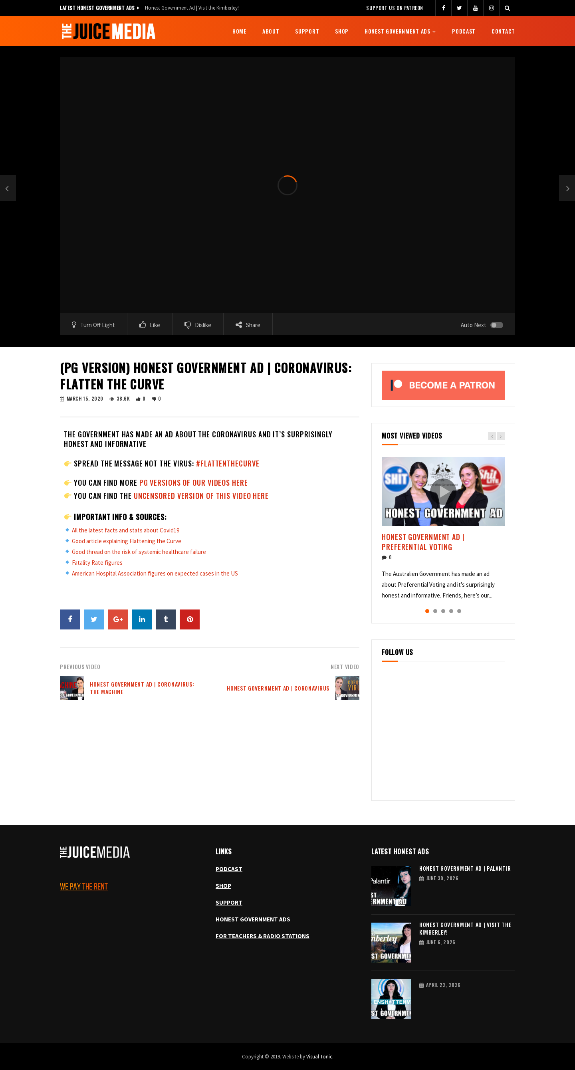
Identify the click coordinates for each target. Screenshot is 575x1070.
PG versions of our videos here (193, 482)
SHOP (223, 885)
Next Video (345, 666)
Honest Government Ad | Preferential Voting (423, 542)
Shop (342, 31)
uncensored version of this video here (201, 495)
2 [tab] (435, 611)
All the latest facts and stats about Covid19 (125, 530)
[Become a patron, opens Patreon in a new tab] (443, 385)
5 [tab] (459, 611)
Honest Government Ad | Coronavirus (278, 688)
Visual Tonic (319, 1056)
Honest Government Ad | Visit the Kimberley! (192, 7)
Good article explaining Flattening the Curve (126, 541)
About (271, 31)
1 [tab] (427, 611)
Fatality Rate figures (97, 562)
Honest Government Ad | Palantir (465, 868)
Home (239, 31)
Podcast (464, 31)
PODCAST (229, 869)
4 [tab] (451, 611)
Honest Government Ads (397, 31)
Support (307, 31)
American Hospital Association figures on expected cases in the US (155, 573)
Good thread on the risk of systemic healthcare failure (139, 552)
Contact (503, 31)
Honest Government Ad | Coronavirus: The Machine (142, 688)
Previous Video (80, 666)
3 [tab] (443, 611)
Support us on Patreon (394, 7)
